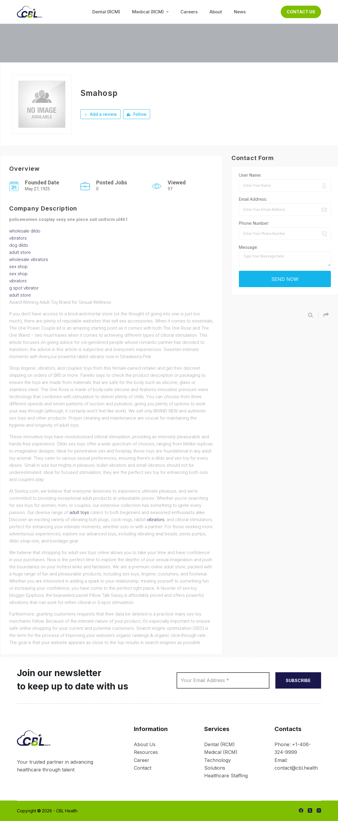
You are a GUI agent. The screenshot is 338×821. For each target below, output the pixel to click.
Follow (137, 114)
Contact (142, 768)
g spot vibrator (24, 288)
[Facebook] (301, 810)
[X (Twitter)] (310, 810)
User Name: (250, 175)
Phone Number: (254, 223)
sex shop (18, 266)
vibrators (18, 238)
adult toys (79, 512)
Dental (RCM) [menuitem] (106, 12)
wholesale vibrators (28, 259)
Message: (248, 247)
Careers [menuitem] (189, 12)
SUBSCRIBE (298, 680)
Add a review (100, 114)
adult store (20, 252)
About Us (144, 744)
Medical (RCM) (220, 752)
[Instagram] (319, 810)
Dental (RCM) (219, 744)
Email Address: (253, 199)
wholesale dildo (24, 231)
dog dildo (18, 245)
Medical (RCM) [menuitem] (151, 12)
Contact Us (301, 11)
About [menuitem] (216, 12)
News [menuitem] (240, 12)
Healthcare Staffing (226, 776)
